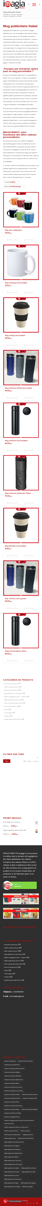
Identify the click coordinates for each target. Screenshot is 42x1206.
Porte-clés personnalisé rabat (13, 703)
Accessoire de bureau (10, 684)
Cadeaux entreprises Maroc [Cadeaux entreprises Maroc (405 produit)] (12, 1102)
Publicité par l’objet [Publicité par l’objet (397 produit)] (27, 1186)
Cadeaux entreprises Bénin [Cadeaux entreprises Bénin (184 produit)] (11, 1083)
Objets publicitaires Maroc (12, 700)
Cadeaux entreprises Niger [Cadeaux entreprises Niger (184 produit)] (11, 1109)
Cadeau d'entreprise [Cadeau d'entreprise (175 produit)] (10, 1061)
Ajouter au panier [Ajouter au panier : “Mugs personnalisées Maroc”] (12, 661)
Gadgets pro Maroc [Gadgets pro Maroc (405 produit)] (28, 1134)
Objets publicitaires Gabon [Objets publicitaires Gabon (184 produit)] (11, 1168)
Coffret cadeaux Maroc (11, 687)
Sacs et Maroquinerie (10, 706)
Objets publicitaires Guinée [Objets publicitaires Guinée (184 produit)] (11, 1172)
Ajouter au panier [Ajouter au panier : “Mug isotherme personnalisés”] (12, 450)
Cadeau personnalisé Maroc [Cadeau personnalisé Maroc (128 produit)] (12, 1065)
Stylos (6, 709)
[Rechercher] (28, 4)
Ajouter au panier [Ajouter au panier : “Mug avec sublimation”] (12, 240)
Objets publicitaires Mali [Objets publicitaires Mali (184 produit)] (28, 1172)
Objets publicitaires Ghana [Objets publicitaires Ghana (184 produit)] (28, 1168)
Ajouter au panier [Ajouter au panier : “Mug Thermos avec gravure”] (12, 608)
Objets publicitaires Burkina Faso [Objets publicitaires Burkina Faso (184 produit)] (13, 1153)
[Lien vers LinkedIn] (27, 1203)
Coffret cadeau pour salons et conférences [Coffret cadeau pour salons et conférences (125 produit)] (16, 1127)
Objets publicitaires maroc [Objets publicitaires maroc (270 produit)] (11, 1175)
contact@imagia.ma (16, 996)
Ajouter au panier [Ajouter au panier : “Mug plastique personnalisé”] (12, 556)
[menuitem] (28, 4)
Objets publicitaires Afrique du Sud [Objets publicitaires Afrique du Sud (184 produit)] (14, 1142)
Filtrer (7, 761)
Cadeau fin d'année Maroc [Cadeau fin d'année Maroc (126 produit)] (25, 1061)
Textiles (6, 716)
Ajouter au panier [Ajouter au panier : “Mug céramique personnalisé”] (12, 293)
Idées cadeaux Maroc (10, 690)
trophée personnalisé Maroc (12, 719)
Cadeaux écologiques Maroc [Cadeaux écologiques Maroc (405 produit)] (12, 1117)
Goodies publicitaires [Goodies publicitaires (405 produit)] (10, 1138)
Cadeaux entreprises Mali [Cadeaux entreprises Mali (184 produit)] (29, 1098)
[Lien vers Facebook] (34, 1203)
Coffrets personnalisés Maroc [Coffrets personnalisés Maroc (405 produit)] (12, 1134)
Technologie (8, 713)
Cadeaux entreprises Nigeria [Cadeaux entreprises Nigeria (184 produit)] (29, 1109)
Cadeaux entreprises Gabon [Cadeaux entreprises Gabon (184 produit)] (12, 1094)
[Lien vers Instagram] (30, 1203)
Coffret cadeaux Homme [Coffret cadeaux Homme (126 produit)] (11, 1131)
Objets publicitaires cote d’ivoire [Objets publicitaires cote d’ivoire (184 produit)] (13, 1164)
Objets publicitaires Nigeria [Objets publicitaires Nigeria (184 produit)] (28, 1183)
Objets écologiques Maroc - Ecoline (15, 696)
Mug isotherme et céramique (13, 693)
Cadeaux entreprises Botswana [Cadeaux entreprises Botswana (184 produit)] (13, 1076)
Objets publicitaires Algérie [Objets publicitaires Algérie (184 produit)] (11, 1146)
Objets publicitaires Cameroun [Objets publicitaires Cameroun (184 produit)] (12, 1160)
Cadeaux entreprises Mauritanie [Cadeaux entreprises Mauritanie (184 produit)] (13, 1105)
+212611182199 (18, 992)
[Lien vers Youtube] (37, 1203)
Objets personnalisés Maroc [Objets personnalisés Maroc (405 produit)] (26, 1138)
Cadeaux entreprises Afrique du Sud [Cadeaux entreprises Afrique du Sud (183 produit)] (14, 1068)
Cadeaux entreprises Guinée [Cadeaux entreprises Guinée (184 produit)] (12, 1098)
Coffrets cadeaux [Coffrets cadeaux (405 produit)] (25, 1131)
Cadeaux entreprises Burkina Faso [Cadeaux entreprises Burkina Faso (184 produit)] (13, 1079)
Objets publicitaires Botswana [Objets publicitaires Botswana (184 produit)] (12, 1149)
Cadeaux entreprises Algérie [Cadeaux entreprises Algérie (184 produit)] (12, 1072)
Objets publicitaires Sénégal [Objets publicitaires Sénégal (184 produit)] (12, 1186)
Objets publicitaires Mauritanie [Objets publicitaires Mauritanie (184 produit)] (13, 1179)
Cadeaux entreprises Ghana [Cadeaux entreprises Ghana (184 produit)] (30, 1094)
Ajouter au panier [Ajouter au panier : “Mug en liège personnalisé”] (12, 345)
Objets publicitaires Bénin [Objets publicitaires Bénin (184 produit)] (11, 1157)
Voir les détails (29, 240)
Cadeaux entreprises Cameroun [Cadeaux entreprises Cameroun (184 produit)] (13, 1087)
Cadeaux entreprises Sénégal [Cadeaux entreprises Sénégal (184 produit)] (12, 1113)
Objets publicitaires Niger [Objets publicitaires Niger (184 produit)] (11, 1183)
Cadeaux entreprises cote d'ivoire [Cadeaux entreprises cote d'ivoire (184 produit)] (13, 1091)
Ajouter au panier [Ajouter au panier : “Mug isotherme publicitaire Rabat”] (12, 503)
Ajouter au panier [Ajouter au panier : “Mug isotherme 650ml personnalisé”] (12, 398)
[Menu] (33, 4)
